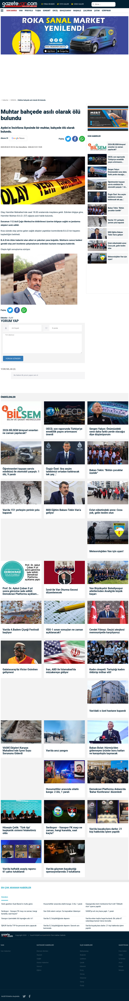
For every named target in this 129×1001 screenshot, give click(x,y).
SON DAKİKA (11, 11)
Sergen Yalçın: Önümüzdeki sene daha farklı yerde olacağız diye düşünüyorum (117, 172)
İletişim (121, 970)
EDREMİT (47, 11)
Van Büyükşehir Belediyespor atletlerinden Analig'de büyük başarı (106, 591)
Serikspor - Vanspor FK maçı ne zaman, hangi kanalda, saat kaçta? (64, 830)
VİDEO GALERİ (77, 4)
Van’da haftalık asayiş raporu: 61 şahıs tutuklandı (19, 870)
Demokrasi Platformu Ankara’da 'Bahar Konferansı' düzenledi (107, 790)
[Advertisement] (64, 81)
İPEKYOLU (29, 11)
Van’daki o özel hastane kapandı (107, 710)
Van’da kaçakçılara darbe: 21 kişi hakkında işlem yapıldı (105, 830)
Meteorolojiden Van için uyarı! (117, 258)
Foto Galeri (123, 951)
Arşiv (120, 962)
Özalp (82, 985)
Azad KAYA (46, 935)
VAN (21, 11)
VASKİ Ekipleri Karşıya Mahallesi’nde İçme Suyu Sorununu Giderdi (17, 750)
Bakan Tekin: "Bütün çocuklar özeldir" (116, 209)
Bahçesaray (84, 951)
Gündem (4, 897)
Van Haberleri (6, 951)
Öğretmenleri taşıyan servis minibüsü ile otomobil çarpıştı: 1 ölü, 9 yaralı (117, 184)
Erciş (82, 970)
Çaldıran (83, 959)
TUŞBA (38, 11)
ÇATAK (97, 11)
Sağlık (39, 959)
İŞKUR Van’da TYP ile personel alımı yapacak (18, 926)
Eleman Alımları (42, 951)
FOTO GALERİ (63, 4)
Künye (121, 966)
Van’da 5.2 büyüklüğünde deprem (56, 918)
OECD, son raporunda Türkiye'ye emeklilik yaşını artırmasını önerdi (116, 159)
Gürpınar (83, 978)
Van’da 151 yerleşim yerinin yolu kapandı (116, 221)
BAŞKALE (77, 11)
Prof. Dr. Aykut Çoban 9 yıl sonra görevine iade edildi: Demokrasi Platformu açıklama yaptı (20, 591)
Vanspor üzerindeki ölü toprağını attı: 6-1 (17, 918)
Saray (82, 982)
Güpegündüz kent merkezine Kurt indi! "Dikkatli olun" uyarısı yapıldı (104, 905)
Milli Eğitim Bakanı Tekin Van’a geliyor (115, 233)
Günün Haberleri (43, 962)
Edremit (83, 966)
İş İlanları (122, 959)
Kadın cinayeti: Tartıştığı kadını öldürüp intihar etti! (107, 671)
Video (121, 955)
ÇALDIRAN (87, 11)
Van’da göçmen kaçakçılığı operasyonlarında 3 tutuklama (63, 870)
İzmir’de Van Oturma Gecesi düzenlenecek (62, 591)
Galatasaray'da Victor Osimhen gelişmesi (20, 671)
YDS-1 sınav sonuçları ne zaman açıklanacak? (64, 631)
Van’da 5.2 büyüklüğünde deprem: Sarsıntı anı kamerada (61, 927)
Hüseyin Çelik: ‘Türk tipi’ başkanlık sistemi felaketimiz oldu (19, 830)
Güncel (39, 966)
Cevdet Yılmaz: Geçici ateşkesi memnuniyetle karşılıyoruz (107, 631)
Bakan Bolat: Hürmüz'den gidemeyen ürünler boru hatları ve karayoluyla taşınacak (107, 750)
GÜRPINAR (106, 11)
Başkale (83, 955)
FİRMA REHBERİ (48, 4)
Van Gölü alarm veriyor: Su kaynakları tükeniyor (61, 911)
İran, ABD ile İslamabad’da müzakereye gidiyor (61, 671)
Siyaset (39, 955)
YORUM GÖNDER (13, 358)
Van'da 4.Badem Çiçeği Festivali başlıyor (21, 631)
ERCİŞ (55, 11)
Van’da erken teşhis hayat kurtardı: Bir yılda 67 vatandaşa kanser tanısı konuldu (104, 919)
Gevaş (82, 974)
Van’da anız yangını (57, 750)
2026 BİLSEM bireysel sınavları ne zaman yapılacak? (117, 147)
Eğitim (39, 970)
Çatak (82, 962)
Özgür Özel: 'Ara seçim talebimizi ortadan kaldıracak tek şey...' (117, 197)
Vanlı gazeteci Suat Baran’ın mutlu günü (17, 904)
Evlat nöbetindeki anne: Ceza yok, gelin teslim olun (117, 245)
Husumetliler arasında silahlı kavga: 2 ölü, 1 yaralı (62, 790)
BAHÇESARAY (65, 11)
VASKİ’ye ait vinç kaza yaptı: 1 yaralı (100, 911)
